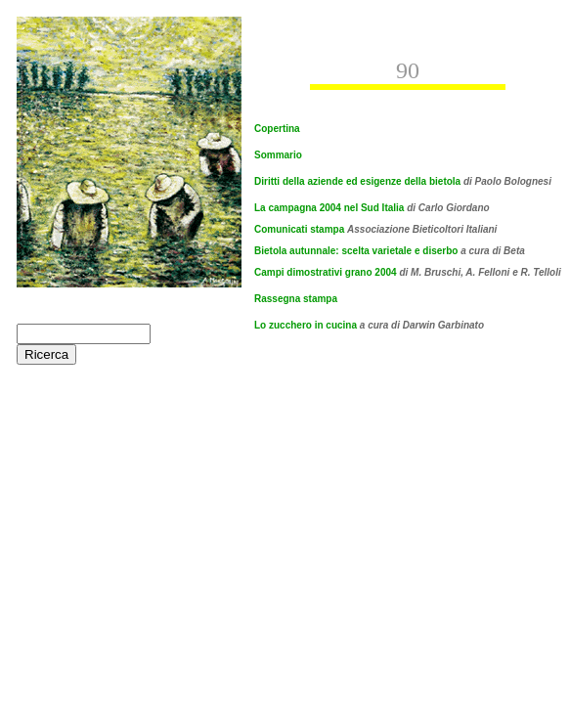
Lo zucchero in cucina (305, 325)
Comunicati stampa (300, 229)
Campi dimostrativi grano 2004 (326, 272)
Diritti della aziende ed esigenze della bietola (357, 181)
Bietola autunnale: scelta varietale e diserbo (389, 250)
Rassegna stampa (295, 298)
